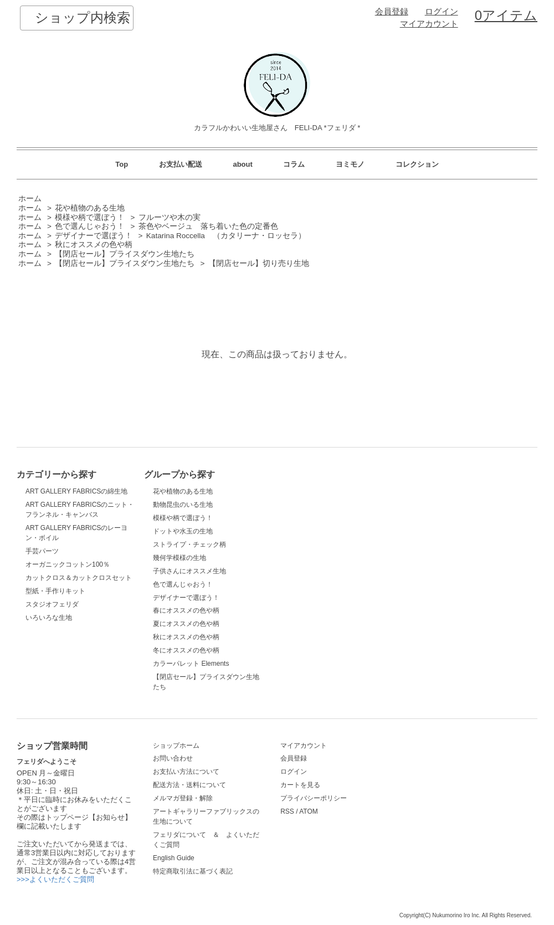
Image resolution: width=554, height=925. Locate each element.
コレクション (417, 164)
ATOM (308, 811)
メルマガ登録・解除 (183, 798)
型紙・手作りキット (55, 591)
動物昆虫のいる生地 (183, 504)
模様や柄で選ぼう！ (90, 217)
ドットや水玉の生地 (183, 531)
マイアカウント (429, 23)
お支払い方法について (186, 771)
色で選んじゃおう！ (90, 226)
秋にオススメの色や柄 (93, 244)
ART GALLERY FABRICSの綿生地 (76, 491)
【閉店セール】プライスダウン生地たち (124, 254)
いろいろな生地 (48, 617)
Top (121, 164)
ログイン (441, 11)
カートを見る (300, 785)
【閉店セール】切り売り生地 (258, 263)
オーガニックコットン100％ (67, 564)
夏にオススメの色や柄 (186, 624)
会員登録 (391, 11)
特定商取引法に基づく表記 (193, 871)
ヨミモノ (350, 164)
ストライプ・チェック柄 (189, 544)
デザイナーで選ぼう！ (93, 236)
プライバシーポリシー (313, 798)
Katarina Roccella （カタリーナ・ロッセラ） (226, 236)
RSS (287, 811)
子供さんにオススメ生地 (189, 571)
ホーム (30, 198)
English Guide (173, 858)
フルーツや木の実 (169, 217)
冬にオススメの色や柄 (186, 650)
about (242, 164)
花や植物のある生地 (90, 208)
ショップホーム (176, 745)
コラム (294, 164)
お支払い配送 (180, 164)
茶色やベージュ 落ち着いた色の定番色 (208, 226)
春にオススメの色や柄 (186, 610)
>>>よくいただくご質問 (55, 879)
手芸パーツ (42, 551)
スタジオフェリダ (52, 604)
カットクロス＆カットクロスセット (78, 578)
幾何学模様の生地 (179, 558)
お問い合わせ (173, 758)
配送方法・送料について (189, 785)
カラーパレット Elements (191, 663)
